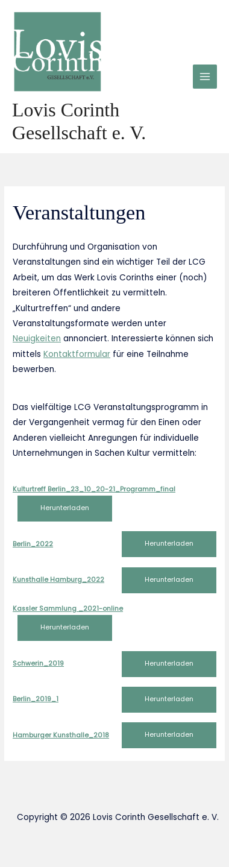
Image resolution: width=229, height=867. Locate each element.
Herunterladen (64, 507)
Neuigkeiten (37, 338)
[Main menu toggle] (205, 77)
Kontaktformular (76, 354)
